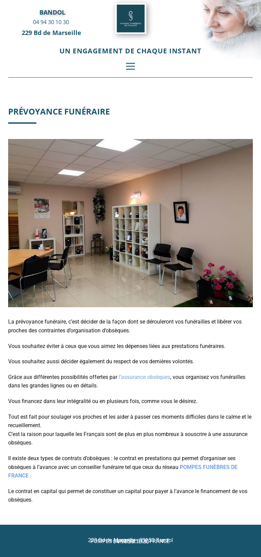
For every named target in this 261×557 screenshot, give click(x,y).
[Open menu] (130, 66)
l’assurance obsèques (144, 377)
